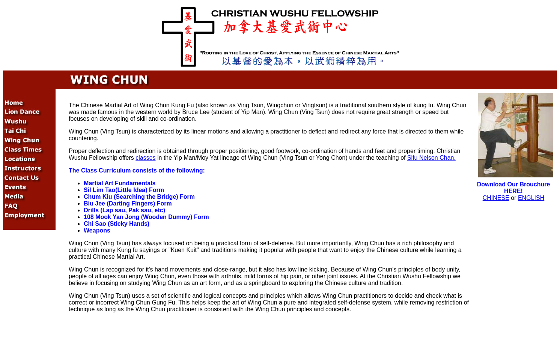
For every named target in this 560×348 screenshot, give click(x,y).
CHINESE (496, 198)
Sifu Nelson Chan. (431, 157)
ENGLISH (531, 198)
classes (145, 157)
